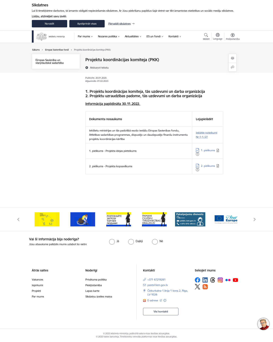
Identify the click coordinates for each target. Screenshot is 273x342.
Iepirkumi (37, 285)
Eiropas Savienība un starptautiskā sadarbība (50, 61)
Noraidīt (49, 23)
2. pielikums (208, 166)
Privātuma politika (96, 279)
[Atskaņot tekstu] (99, 67)
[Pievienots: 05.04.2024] (197, 169)
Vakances (37, 279)
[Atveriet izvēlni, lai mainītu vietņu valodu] (217, 37)
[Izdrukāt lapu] (232, 58)
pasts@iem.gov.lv (157, 285)
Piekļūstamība (93, 285)
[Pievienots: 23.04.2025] (197, 154)
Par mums (38, 296)
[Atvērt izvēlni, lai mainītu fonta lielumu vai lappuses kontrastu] (232, 37)
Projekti (36, 291)
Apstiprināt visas (87, 23)
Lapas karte (92, 291)
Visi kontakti (161, 311)
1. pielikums (208, 150)
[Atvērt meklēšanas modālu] (206, 37)
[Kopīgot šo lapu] (232, 67)
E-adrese (153, 300)
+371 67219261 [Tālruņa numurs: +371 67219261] (156, 279)
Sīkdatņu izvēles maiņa (98, 296)
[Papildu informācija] (165, 300)
